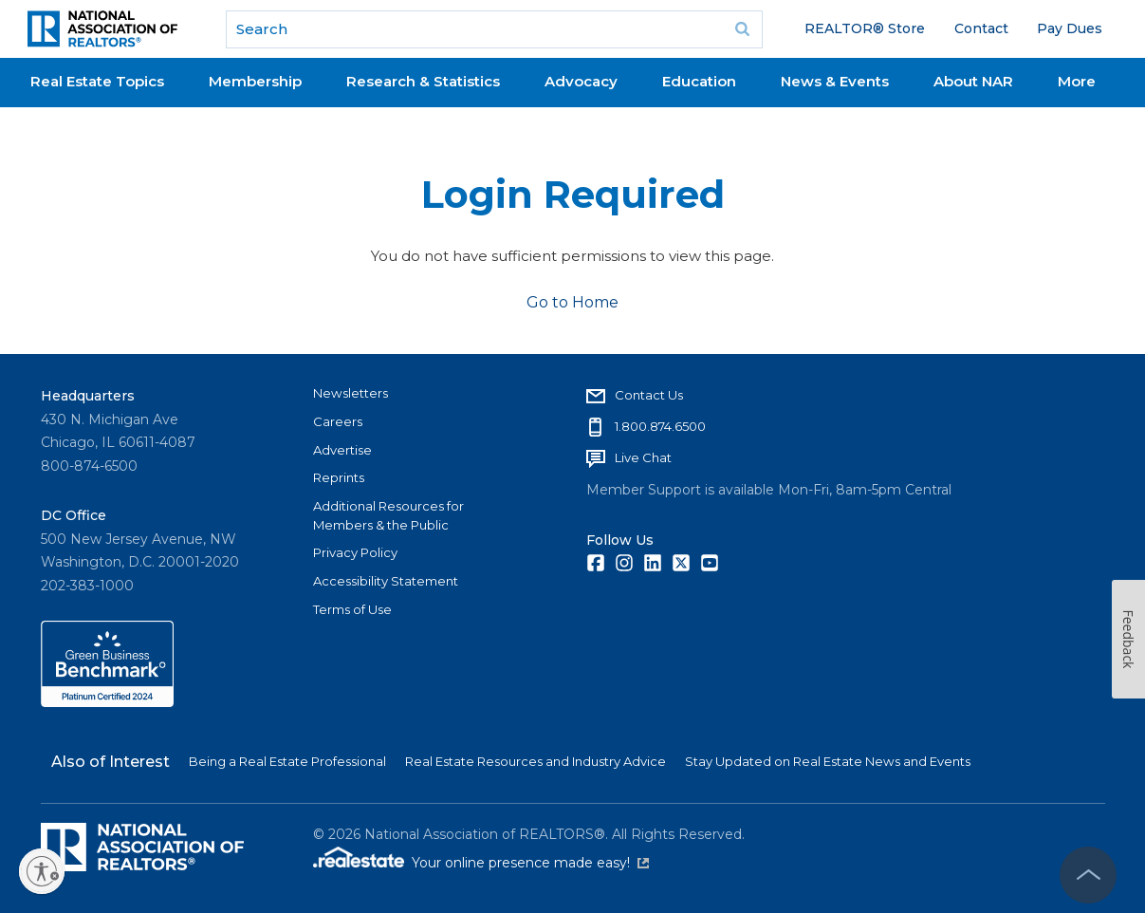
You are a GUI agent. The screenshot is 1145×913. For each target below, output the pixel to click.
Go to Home (572, 302)
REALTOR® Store (864, 28)
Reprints (338, 477)
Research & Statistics (423, 81)
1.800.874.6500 (660, 426)
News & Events (835, 81)
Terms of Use (352, 609)
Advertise (342, 449)
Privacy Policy (355, 552)
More (1077, 81)
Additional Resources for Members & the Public (388, 515)
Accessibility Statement (385, 580)
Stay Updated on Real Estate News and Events (827, 761)
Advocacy (581, 81)
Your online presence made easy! (530, 862)
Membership (255, 81)
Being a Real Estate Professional (287, 761)
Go (742, 29)
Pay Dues (1069, 28)
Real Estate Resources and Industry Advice (535, 761)
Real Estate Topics (97, 81)
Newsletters (350, 393)
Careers (337, 421)
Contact (981, 28)
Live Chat (643, 457)
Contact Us (649, 394)
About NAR (973, 81)
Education (699, 81)
